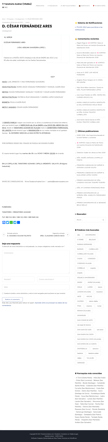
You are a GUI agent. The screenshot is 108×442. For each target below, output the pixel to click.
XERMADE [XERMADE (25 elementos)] (81, 363)
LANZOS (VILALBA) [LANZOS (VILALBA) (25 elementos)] (84, 292)
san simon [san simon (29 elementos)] (100, 330)
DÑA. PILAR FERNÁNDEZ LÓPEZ (89, 90)
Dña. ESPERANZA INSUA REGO (90, 105)
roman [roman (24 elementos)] (99, 306)
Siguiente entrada (54, 234)
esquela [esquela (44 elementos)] (79, 273)
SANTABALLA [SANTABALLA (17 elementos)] (82, 349)
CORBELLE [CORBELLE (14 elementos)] (81, 268)
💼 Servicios (84, 6)
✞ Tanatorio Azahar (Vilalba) (17, 4)
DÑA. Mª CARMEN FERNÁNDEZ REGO (91, 188)
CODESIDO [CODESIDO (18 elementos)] (91, 259)
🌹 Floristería (99, 6)
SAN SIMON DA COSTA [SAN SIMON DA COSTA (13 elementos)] (85, 334)
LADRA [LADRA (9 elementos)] (90, 287)
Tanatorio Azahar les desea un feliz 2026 (91, 153)
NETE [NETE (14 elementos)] (79, 296)
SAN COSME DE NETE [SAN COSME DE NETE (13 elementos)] (85, 320)
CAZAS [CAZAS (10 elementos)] (79, 259)
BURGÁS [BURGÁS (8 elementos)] (80, 249)
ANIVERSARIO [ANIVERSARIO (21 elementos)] (90, 235)
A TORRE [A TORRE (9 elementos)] (80, 240)
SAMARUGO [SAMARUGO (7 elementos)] (81, 315)
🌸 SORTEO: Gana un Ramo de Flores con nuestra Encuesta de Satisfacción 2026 (91, 45)
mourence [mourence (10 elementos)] (99, 292)
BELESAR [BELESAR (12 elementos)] (92, 240)
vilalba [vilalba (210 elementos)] (79, 358)
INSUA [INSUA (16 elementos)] (79, 287)
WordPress (73, 438)
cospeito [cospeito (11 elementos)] (93, 268)
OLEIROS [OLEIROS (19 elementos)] (80, 301)
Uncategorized (6, 31)
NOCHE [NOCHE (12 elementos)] (89, 296)
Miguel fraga (81, 43)
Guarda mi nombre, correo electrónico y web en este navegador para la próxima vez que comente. (34, 293)
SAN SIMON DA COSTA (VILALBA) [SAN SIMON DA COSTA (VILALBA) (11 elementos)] (89, 339)
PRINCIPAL (40, 6)
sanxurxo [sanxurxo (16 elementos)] (95, 349)
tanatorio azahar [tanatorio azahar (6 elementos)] (93, 353)
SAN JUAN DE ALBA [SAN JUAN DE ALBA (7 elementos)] (84, 330)
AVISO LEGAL (59, 436)
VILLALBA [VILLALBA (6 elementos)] (90, 358)
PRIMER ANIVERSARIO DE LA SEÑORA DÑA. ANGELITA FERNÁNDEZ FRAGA (91, 195)
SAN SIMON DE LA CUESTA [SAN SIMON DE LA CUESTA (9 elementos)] (87, 344)
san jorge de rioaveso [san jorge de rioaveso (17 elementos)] (84, 325)
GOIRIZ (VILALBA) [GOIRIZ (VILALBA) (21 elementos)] (94, 282)
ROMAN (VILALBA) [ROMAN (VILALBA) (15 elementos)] (84, 311)
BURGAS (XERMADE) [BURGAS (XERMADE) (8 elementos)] (84, 244)
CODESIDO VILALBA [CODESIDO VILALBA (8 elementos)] (84, 263)
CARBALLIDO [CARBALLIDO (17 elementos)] (93, 249)
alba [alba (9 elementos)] (78, 235)
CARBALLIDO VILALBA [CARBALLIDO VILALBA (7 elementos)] (85, 254)
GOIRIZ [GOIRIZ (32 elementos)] (79, 282)
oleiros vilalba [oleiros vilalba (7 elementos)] (93, 301)
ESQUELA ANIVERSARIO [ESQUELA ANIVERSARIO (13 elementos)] (86, 278)
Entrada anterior (16, 234)
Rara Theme (57, 438)
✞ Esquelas (53, 6)
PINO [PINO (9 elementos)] (79, 306)
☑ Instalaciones (68, 6)
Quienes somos (49, 436)
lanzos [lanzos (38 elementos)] (100, 287)
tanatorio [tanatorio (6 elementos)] (80, 353)
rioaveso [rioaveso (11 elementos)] (89, 306)
